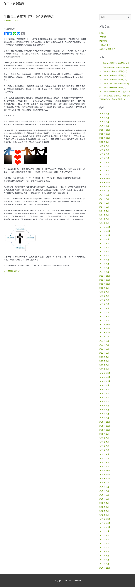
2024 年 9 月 (104, 190)
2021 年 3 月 (104, 361)
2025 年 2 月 (104, 170)
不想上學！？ (104, 44)
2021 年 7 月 (104, 344)
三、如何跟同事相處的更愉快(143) (113, 71)
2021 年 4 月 (104, 357)
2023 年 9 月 (104, 239)
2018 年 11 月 (104, 474)
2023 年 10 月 (104, 235)
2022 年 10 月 (104, 284)
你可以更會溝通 (14, 3)
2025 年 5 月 (104, 158)
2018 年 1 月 (104, 515)
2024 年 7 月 (104, 198)
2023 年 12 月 (104, 227)
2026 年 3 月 (104, 117)
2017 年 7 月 (104, 539)
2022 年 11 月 (104, 279)
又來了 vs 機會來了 (107, 48)
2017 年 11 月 (104, 523)
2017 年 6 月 (104, 543)
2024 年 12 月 (104, 178)
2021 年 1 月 (104, 369)
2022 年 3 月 (104, 312)
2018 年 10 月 (104, 478)
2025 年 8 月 (104, 146)
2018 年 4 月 (104, 503)
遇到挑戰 (103, 40)
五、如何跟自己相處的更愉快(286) (113, 79)
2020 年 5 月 (104, 401)
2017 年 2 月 (104, 559)
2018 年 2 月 (104, 511)
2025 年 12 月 (104, 129)
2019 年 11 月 (104, 425)
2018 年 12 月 (104, 470)
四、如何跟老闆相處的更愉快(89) (112, 75)
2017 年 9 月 (104, 531)
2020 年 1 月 (104, 417)
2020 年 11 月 (104, 377)
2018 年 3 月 (104, 507)
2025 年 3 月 (104, 166)
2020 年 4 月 (104, 405)
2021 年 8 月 (104, 340)
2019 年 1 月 (104, 466)
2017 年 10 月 (104, 527)
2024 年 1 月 (104, 223)
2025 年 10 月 (104, 138)
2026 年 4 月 (104, 113)
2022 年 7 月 (104, 296)
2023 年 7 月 (104, 247)
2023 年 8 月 (104, 243)
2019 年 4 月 (104, 454)
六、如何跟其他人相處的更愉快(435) (114, 83)
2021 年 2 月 (104, 365)
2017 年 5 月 (104, 547)
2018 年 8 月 (104, 486)
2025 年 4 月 (104, 162)
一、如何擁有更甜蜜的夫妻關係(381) (114, 63)
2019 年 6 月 (104, 446)
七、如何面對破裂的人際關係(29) (112, 87)
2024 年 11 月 (104, 182)
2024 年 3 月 (104, 215)
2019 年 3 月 (104, 458)
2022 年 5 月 (104, 304)
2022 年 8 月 (104, 292)
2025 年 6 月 (104, 154)
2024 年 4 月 (104, 211)
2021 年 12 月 (104, 324)
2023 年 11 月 (104, 231)
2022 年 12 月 (104, 275)
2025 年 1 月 (104, 174)
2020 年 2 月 (104, 413)
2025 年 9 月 (104, 142)
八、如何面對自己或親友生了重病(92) (114, 91)
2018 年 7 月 (104, 490)
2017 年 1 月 (104, 563)
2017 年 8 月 (104, 535)
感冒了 (102, 32)
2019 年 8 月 (104, 438)
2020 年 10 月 (104, 381)
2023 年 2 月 (104, 267)
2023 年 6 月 (104, 251)
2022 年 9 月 (104, 288)
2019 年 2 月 (104, 462)
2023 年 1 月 (104, 271)
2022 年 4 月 (104, 308)
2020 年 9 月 (104, 385)
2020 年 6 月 (104, 397)
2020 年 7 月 (104, 393)
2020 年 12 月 (104, 373)
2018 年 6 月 (104, 494)
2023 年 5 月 (104, 255)
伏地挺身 (103, 36)
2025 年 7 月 (104, 150)
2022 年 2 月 (104, 316)
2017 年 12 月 (104, 519)
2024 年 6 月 (104, 202)
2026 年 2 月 (104, 121)
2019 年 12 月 (104, 421)
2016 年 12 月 (104, 567)
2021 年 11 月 (104, 328)
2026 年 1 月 (104, 125)
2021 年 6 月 (104, 348)
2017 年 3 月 (104, 555)
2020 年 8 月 (104, 389)
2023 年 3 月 (104, 263)
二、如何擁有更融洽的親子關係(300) (114, 67)
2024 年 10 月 (104, 186)
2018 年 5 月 (104, 498)
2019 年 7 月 (104, 442)
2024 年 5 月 (104, 206)
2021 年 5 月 (104, 352)
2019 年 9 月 (104, 434)
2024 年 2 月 (104, 219)
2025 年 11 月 (104, 134)
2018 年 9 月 (104, 482)
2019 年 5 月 (104, 450)
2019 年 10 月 (104, 430)
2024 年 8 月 (104, 194)
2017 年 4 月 (104, 551)
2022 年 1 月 (104, 320)
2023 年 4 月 (104, 259)
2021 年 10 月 (104, 332)
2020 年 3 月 (104, 409)
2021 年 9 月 (104, 336)
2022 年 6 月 (104, 300)
